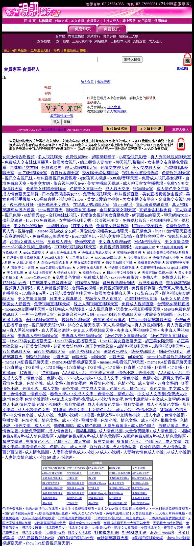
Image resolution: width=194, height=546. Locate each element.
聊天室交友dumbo (142, 478)
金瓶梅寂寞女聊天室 (118, 210)
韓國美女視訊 (65, 162)
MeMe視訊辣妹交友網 (57, 231)
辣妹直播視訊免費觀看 (56, 178)
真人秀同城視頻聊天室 (171, 157)
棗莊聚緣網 (12, 220)
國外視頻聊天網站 (119, 283)
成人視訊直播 (100, 309)
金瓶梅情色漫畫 (141, 498)
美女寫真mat (116, 493)
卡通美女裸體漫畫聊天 (46, 189)
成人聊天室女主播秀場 (143, 183)
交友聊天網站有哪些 (100, 173)
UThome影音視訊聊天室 (150, 320)
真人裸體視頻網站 (52, 288)
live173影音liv (84, 236)
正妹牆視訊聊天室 (52, 488)
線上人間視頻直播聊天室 (96, 304)
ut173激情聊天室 (32, 173)
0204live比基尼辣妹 (120, 473)
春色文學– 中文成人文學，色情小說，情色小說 (104, 388)
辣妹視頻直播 (126, 194)
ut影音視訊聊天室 (132, 346)
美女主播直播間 (32, 298)
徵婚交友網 (85, 241)
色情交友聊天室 (115, 167)
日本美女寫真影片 (66, 298)
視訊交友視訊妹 (19, 178)
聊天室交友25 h (51, 483)
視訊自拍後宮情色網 (140, 173)
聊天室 (92, 478)
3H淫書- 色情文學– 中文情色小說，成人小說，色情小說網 (104, 410)
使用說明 (182, 68)
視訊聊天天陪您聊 (48, 325)
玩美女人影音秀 (175, 298)
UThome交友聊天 (147, 226)
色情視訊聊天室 (176, 173)
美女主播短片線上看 (53, 129)
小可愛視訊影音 (133, 157)
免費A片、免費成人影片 (164, 277)
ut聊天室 (61, 357)
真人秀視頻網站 (117, 325)
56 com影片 (123, 204)
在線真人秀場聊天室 (91, 204)
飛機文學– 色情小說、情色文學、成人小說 (40, 420)
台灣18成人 (94, 473)
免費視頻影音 (134, 220)
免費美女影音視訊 (112, 226)
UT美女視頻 (82, 226)
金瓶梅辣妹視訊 (63, 215)
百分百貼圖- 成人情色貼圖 (112, 447)
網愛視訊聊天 (116, 351)
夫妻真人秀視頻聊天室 (93, 330)
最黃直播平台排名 (109, 320)
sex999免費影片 (125, 277)
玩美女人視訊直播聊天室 (138, 309)
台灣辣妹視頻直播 (173, 304)
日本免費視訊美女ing (60, 194)
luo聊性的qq (57, 226)
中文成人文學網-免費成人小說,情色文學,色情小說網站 (100, 399)
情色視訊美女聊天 (53, 204)
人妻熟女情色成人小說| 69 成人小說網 (86, 452)
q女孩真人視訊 (93, 178)
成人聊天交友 (117, 189)
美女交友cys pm (141, 488)
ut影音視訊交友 (140, 473)
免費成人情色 (96, 277)
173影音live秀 (14, 283)
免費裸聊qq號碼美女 (50, 236)
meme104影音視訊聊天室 (119, 314)
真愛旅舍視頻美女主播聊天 (104, 231)
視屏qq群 (26, 231)
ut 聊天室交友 (116, 483)
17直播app (28, 373)
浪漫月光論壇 (162, 532)
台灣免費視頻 (150, 283)
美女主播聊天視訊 (103, 183)
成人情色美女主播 (173, 189)
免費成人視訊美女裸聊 (162, 178)
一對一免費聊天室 (38, 314)
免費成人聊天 (59, 241)
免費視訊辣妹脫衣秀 (53, 468)
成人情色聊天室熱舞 (20, 194)
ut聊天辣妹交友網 (52, 473)
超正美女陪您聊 (159, 341)
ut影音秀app (34, 215)
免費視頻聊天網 (114, 288)
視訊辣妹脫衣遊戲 (18, 210)
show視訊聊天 (50, 210)
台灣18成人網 (74, 498)
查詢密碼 (103, 82)
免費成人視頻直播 (138, 304)
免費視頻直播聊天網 (52, 304)
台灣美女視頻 (84, 288)
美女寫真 (47, 503)
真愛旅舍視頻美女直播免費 (104, 215)
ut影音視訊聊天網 (112, 538)
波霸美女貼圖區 (159, 314)
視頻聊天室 (143, 189)
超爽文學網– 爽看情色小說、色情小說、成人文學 (110, 383)
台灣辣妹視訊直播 (141, 298)
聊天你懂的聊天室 (81, 167)
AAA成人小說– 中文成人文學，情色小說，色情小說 (108, 373)
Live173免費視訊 (40, 220)
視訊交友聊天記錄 (116, 236)
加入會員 (87, 82)
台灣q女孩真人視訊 (27, 241)
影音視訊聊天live (69, 183)
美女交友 (93, 503)
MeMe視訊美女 (147, 241)
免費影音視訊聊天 (52, 478)
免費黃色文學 (68, 277)
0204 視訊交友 (96, 468)
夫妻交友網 (40, 183)
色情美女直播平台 (86, 189)
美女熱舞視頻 (178, 283)
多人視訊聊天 (50, 157)
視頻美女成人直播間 (103, 298)
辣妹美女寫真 (96, 498)
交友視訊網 (138, 468)
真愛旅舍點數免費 (155, 210)
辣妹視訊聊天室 (76, 320)
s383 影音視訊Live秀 (36, 538)
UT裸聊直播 (44, 199)
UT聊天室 (114, 468)
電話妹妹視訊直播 (152, 204)
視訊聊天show (71, 199)
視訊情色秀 (142, 231)
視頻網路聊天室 (164, 220)
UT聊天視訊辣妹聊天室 (75, 247)
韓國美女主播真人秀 (112, 293)
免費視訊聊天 (74, 473)
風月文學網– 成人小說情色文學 (92, 404)
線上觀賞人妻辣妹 (96, 162)
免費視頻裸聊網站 (116, 247)
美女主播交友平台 (139, 199)
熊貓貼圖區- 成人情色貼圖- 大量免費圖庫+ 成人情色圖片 (104, 425)
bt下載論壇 (115, 498)
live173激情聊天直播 (173, 231)
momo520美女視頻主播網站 (26, 247)
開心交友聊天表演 (83, 325)
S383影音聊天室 (124, 178)
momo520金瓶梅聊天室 (25, 309)
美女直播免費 (177, 241)
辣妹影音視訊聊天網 (76, 314)
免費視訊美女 (50, 498)
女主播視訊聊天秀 (75, 220)
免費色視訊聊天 (97, 194)
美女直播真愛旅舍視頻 (162, 194)
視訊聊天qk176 (140, 483)
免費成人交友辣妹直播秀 (27, 162)
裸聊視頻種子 (103, 157)
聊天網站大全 (176, 215)
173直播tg (13, 367)
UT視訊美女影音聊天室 (50, 283)
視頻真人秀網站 (19, 288)
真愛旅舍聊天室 (65, 173)
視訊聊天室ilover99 (119, 488)
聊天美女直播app (81, 210)
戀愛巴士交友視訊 (77, 468)
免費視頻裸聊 (143, 288)
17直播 (114, 367)
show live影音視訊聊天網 (48, 543)
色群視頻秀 (51, 167)
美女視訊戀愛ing (28, 226)
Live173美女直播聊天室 (126, 335)
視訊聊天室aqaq (97, 483)
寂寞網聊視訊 (17, 236)
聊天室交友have (141, 503)
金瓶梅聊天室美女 (42, 320)
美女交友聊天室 (146, 167)
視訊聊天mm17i (75, 488)
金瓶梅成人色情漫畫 (67, 309)
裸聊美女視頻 (87, 283)
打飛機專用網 (106, 532)
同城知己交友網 (24, 167)
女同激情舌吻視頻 (18, 157)
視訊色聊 (13, 215)
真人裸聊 (180, 204)
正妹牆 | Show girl (98, 493)
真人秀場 (183, 210)
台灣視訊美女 (106, 220)
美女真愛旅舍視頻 (103, 199)
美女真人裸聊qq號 (115, 241)
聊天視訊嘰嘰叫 (130, 162)
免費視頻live (77, 157)
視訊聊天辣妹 (22, 204)
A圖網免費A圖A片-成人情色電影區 (88, 436)
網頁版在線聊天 (146, 215)
